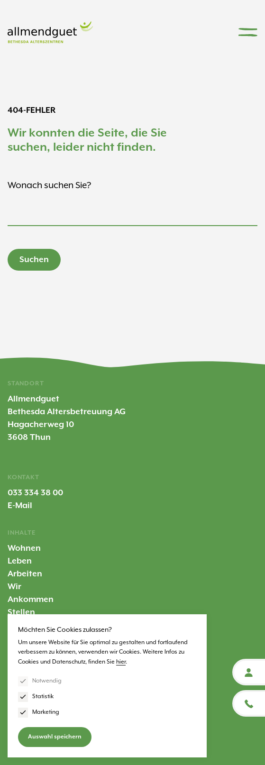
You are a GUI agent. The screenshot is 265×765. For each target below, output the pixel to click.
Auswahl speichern (55, 736)
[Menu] (247, 32)
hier (121, 661)
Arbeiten (25, 574)
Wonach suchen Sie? (49, 185)
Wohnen (24, 548)
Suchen (34, 259)
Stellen (21, 612)
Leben (20, 561)
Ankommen (31, 599)
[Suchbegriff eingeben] (132, 214)
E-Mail (20, 505)
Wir (14, 587)
